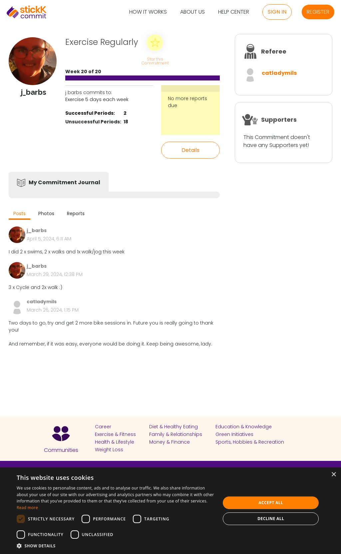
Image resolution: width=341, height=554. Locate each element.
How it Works (148, 12)
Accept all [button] (270, 502)
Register (318, 12)
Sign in (277, 12)
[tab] (19, 214)
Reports (76, 213)
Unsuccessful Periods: (93, 121)
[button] (115, 545)
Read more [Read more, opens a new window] (27, 507)
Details (190, 150)
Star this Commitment (155, 60)
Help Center (233, 12)
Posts (19, 213)
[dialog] (170, 511)
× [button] (333, 474)
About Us (192, 12)
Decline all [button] (270, 518)
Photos (46, 213)
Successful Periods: (90, 113)
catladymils (279, 73)
